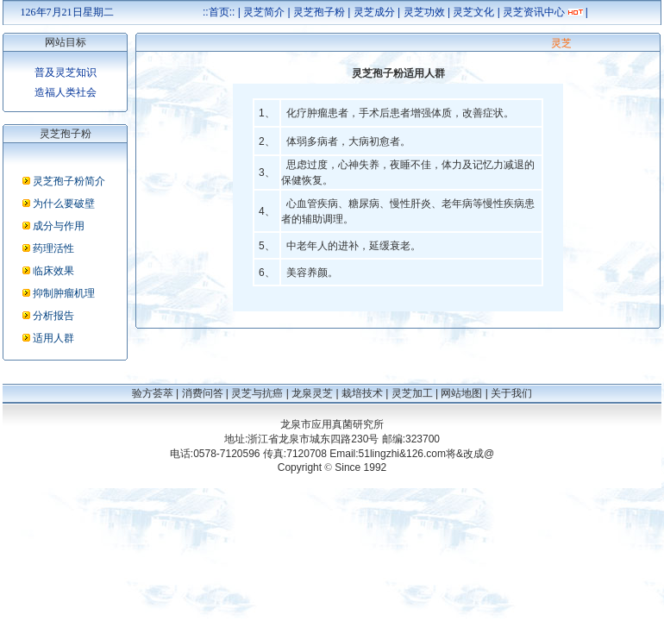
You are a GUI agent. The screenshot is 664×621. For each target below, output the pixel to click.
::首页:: (219, 12)
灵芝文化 (473, 12)
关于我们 (511, 393)
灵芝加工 (412, 393)
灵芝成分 (374, 12)
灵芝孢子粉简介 (69, 181)
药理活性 (53, 248)
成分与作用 (59, 226)
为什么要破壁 (64, 204)
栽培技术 (362, 393)
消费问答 (202, 393)
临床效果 (53, 271)
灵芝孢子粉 (319, 12)
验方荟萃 (152, 393)
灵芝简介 (264, 12)
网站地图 (461, 393)
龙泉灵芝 (312, 393)
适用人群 (53, 338)
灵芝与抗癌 (257, 393)
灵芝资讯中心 (534, 12)
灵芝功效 (424, 12)
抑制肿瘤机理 (64, 293)
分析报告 (53, 316)
